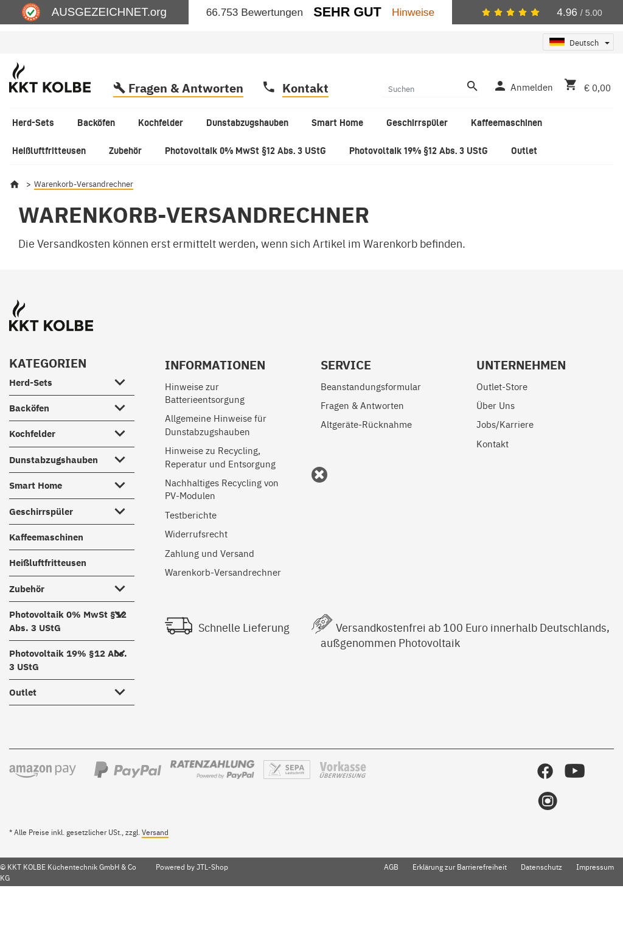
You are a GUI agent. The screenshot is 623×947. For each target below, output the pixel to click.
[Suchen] (422, 137)
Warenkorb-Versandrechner (223, 620)
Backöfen (29, 457)
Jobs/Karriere (505, 472)
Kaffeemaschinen (46, 586)
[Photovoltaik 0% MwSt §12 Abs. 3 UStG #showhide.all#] (124, 661)
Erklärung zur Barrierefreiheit (459, 915)
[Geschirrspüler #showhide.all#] (124, 557)
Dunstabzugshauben (53, 508)
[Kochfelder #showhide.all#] (124, 480)
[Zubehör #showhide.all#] (124, 635)
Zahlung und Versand (209, 601)
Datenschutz (541, 915)
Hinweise (413, 12)
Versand (155, 881)
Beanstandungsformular (371, 434)
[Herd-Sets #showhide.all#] (124, 428)
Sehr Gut (347, 11)
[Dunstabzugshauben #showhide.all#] (124, 506)
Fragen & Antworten (185, 136)
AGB (391, 915)
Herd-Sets (30, 431)
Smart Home (35, 534)
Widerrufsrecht (196, 582)
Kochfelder (32, 482)
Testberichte (191, 563)
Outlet (23, 741)
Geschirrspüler (41, 560)
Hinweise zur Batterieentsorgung (205, 441)
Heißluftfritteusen (47, 611)
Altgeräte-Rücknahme (366, 472)
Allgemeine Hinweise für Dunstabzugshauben (215, 473)
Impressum (595, 915)
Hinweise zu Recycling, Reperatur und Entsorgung (220, 505)
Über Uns (495, 453)
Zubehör (26, 637)
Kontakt (305, 136)
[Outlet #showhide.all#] (124, 739)
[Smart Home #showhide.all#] (124, 532)
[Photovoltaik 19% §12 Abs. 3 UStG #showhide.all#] (124, 700)
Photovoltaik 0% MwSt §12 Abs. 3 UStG (68, 669)
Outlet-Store (501, 434)
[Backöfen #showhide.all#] (124, 454)
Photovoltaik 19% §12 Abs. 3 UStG (68, 708)
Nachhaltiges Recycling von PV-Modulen (222, 537)
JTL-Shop (212, 915)
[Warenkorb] (585, 134)
